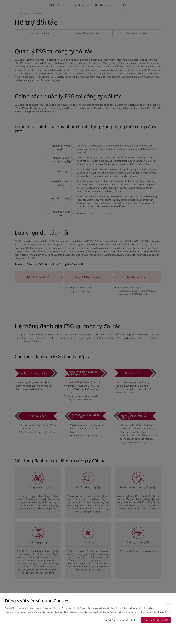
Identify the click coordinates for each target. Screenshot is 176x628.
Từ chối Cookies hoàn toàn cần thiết (121, 620)
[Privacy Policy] (164, 612)
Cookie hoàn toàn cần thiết (156, 620)
